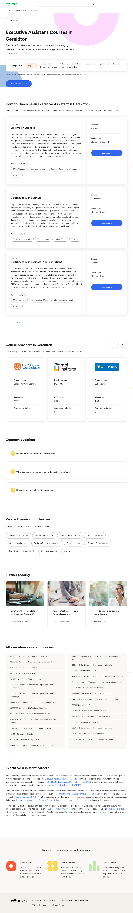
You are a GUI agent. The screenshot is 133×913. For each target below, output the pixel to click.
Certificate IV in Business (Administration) (36, 261)
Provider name (20, 380)
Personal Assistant (114, 809)
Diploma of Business (23, 127)
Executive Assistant (20, 10)
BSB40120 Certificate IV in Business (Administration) (31, 656)
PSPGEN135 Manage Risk (82, 705)
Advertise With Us (51, 900)
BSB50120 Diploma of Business (22, 673)
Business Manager (38, 169)
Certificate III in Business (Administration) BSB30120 (69, 782)
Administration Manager (18, 535)
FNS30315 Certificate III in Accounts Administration (92, 716)
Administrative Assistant (63, 300)
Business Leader (74, 543)
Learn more (107, 153)
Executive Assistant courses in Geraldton (62, 779)
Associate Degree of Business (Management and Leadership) (97, 682)
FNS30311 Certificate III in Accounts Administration (92, 739)
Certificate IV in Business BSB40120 (66, 785)
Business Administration (58, 809)
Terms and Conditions (83, 900)
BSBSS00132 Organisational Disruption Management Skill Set (34, 702)
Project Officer (60, 239)
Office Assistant (19, 300)
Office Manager (19, 169)
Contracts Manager (49, 551)
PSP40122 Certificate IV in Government (25, 679)
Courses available (22, 408)
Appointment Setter (94, 535)
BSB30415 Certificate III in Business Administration (92, 665)
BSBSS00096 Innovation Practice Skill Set (89, 711)
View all (20, 322)
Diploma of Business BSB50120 (25, 797)
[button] (66, 150)
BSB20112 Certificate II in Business (86, 722)
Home (8, 10)
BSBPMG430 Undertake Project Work (25, 740)
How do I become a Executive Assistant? (35, 490)
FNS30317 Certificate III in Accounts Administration (30, 728)
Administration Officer (39, 300)
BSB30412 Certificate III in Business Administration (92, 728)
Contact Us (36, 900)
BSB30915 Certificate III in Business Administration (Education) (97, 676)
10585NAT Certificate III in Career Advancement (91, 693)
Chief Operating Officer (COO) (21, 551)
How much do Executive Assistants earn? (36, 453)
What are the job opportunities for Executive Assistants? (43, 472)
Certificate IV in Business (26, 197)
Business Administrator (22, 239)
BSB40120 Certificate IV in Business (24, 668)
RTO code (18, 397)
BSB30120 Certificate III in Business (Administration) (31, 662)
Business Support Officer (98, 543)
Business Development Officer (47, 543)
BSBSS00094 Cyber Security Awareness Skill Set (30, 714)
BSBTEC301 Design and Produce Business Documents (32, 745)
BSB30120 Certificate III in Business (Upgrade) (28, 708)
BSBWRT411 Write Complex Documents (88, 734)
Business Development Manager (64, 169)
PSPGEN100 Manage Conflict (21, 734)
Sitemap (98, 900)
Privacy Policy (66, 900)
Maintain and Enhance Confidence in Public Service (81, 794)
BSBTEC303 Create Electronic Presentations (90, 688)
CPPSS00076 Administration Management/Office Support (95, 699)
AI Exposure (16, 65)
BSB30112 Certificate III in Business (86, 671)
